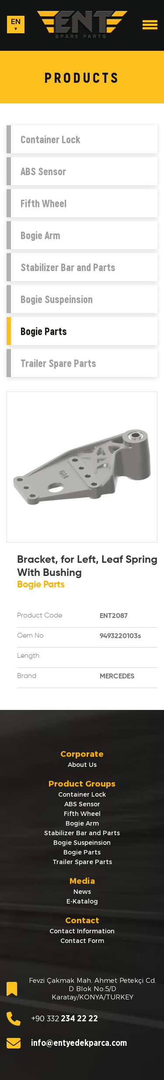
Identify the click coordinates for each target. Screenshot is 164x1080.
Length (28, 656)
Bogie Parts (44, 331)
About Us (82, 765)
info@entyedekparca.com (67, 1043)
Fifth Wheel (43, 203)
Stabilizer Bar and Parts (68, 267)
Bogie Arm (40, 235)
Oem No (30, 635)
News (82, 892)
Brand (26, 676)
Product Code (39, 615)
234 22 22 (52, 1019)
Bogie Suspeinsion (57, 299)
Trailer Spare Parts (58, 363)
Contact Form (82, 941)
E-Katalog (82, 901)
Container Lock (50, 139)
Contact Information (82, 931)
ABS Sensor (43, 171)
